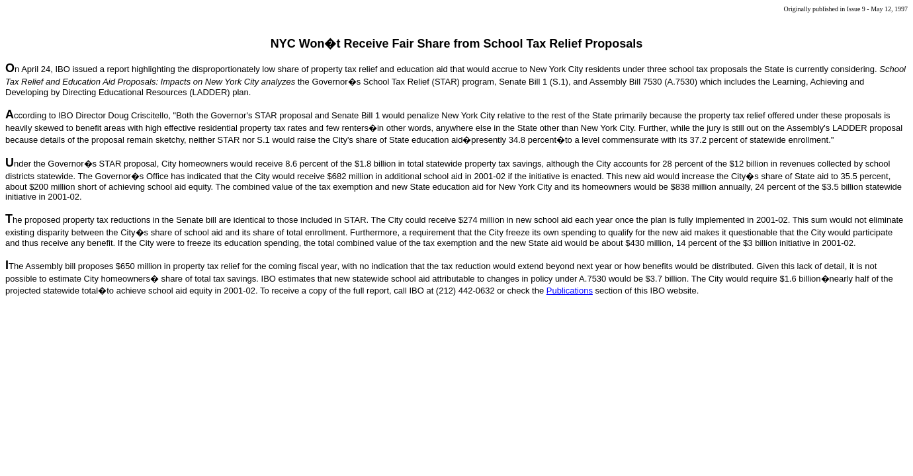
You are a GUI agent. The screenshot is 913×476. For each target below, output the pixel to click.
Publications (569, 291)
